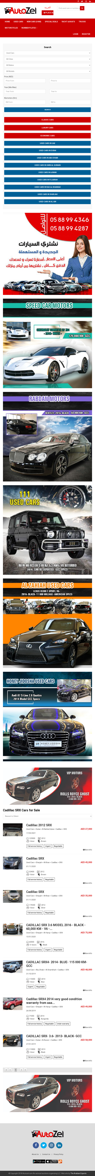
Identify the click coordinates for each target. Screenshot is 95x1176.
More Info (87, 850)
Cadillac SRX (35, 858)
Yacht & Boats (68, 22)
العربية (48, 7)
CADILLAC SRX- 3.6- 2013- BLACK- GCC (54, 1036)
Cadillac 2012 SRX (39, 825)
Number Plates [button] (29, 28)
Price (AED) (8, 77)
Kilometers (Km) (10, 98)
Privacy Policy (58, 1154)
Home (7, 22)
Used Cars (18, 22)
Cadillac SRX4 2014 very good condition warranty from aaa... (54, 1001)
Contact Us (46, 1154)
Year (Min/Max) (10, 87)
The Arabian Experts (78, 1173)
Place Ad (48, 13)
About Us (35, 1154)
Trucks (82, 22)
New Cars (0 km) (34, 22)
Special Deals (51, 22)
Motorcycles (11, 28)
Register (86, 34)
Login (75, 34)
